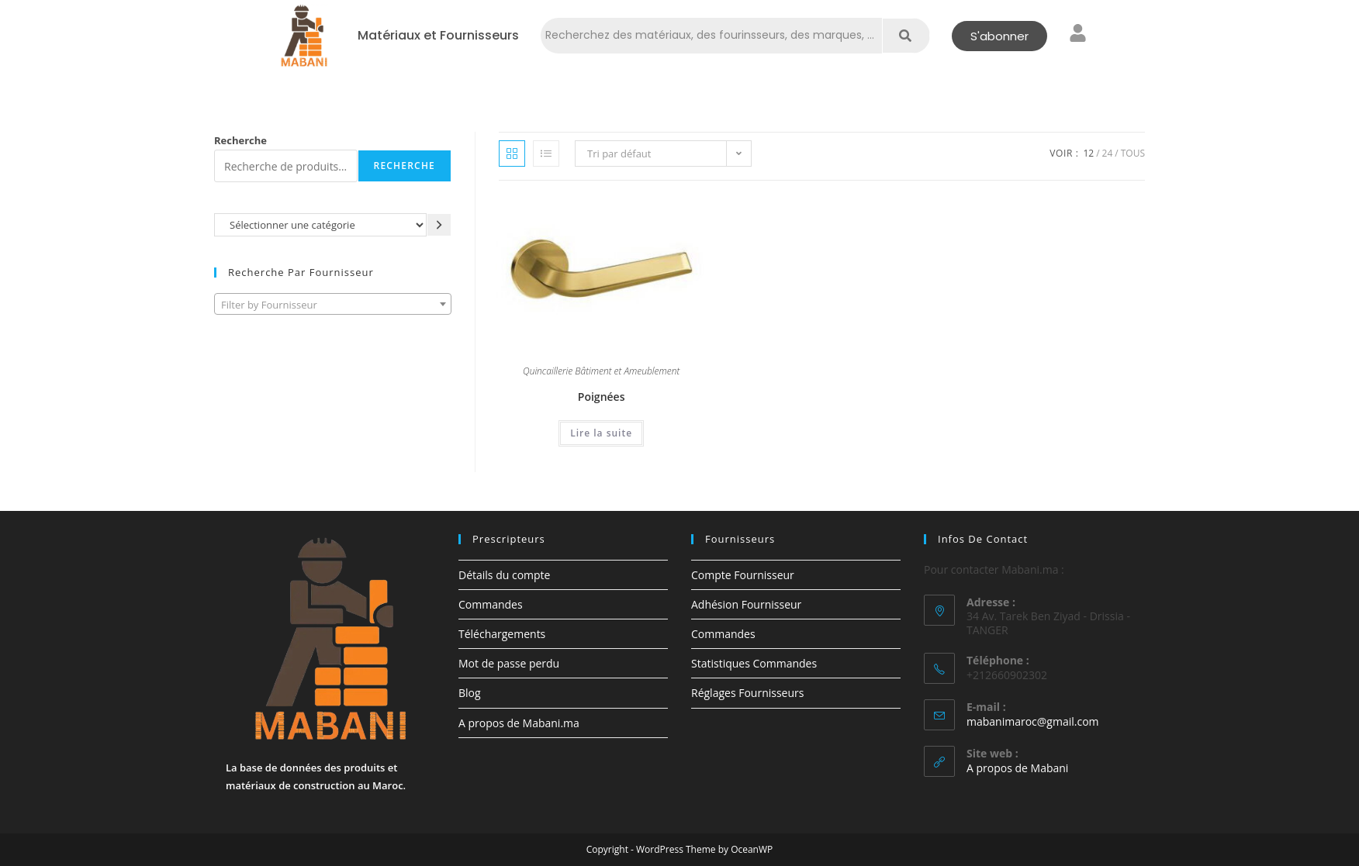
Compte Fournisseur (742, 575)
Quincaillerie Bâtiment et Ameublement (601, 372)
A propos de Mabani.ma (518, 723)
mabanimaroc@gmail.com (1033, 721)
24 (1107, 153)
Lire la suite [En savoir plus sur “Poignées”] (601, 433)
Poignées (601, 396)
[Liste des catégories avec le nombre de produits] (320, 224)
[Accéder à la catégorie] (439, 224)
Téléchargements (501, 633)
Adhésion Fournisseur (746, 604)
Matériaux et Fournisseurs (438, 35)
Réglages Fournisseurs (747, 692)
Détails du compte (504, 575)
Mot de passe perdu (508, 663)
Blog (469, 692)
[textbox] (333, 305)
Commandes (490, 604)
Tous (1133, 153)
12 (1088, 153)
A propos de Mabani (1017, 768)
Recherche (240, 140)
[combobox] (332, 304)
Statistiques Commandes (754, 663)
